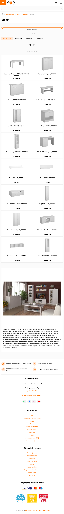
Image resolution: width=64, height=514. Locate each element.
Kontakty (32, 475)
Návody (32, 464)
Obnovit (33, 33)
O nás (32, 424)
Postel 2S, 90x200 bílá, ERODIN (17, 204)
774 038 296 (33, 391)
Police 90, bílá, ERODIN (47, 178)
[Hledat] (61, 8)
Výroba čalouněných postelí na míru (48, 369)
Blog (32, 415)
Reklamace (32, 458)
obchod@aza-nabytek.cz (33, 395)
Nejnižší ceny (18, 38)
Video (32, 421)
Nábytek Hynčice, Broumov (32, 470)
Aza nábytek (29, 510)
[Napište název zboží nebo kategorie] (32, 8)
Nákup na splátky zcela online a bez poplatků (16, 369)
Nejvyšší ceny (30, 38)
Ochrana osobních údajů (32, 438)
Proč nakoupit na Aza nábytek (32, 418)
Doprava (32, 432)
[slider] (2, 28)
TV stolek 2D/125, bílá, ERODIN (47, 230)
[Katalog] (30, 45)
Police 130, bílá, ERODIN (16, 178)
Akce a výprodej (32, 453)
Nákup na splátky (32, 467)
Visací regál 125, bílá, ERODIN (16, 256)
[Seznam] (34, 45)
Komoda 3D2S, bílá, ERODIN (17, 100)
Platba (32, 435)
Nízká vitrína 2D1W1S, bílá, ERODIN (16, 126)
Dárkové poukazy (32, 455)
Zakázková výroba (32, 441)
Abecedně (40, 38)
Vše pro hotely (32, 472)
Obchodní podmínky (32, 429)
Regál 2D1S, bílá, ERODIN (47, 204)
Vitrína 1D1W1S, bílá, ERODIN (47, 256)
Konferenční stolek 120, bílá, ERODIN (47, 100)
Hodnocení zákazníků (32, 426)
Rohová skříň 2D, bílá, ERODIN (16, 230)
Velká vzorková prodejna (45, 363)
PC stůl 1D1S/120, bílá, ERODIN (47, 152)
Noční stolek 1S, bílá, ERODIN (47, 126)
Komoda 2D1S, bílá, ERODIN (47, 74)
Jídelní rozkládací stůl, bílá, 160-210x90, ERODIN (16, 75)
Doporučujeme (7, 38)
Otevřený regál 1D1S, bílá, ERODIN (17, 152)
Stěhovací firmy (32, 461)
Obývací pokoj (10, 14)
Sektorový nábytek (22, 14)
